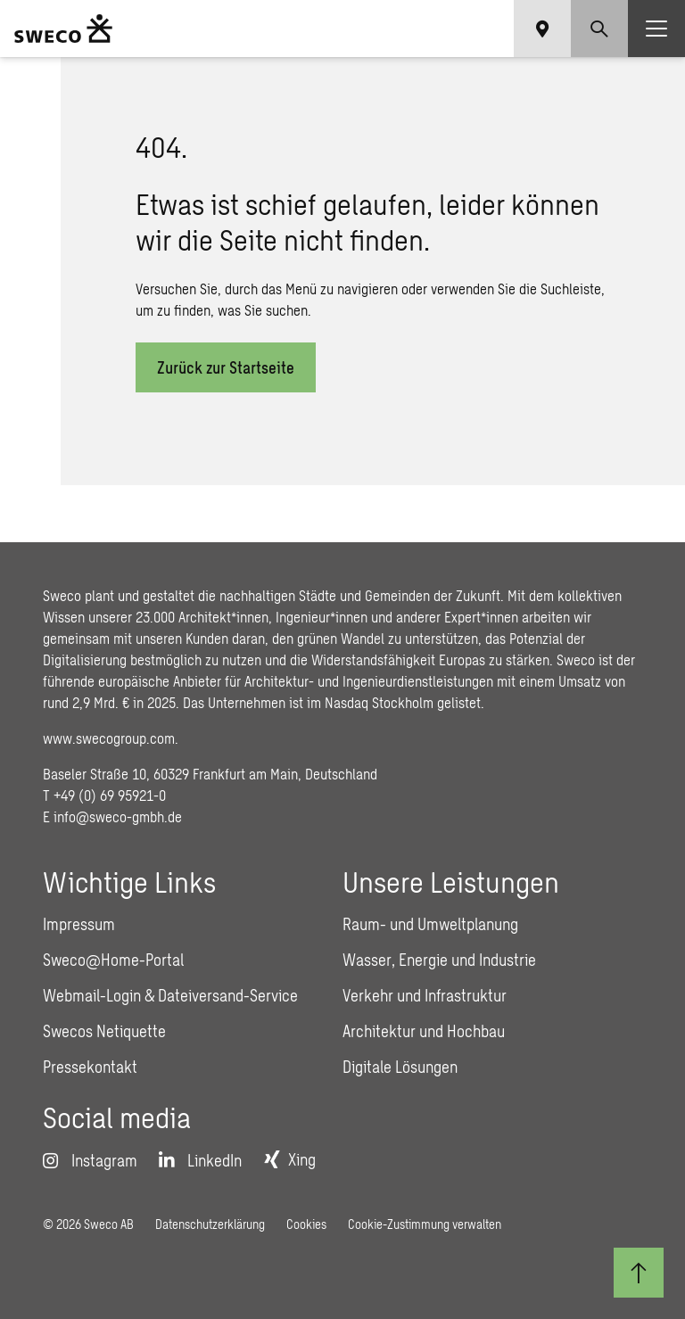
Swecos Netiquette (104, 1031)
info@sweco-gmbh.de (118, 816)
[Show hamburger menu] (656, 28)
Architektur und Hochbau (423, 1031)
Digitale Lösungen (400, 1066)
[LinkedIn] (200, 1160)
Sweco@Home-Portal (113, 959)
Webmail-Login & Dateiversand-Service (170, 995)
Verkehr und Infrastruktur (424, 995)
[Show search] (599, 28)
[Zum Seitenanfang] (639, 1273)
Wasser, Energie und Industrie (439, 959)
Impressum (79, 924)
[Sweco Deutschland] (63, 28)
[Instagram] (90, 1160)
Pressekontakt (90, 1066)
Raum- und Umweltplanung (430, 924)
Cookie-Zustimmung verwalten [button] (424, 1224)
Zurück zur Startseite (225, 367)
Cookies (306, 1224)
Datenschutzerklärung (210, 1224)
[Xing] (289, 1159)
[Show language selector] (542, 28)
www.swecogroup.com (109, 738)
